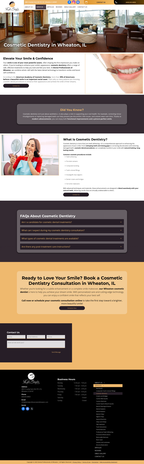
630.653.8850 (25, 397)
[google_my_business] (78, 2)
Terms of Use (86, 462)
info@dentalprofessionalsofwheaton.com (34, 402)
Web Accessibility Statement (108, 462)
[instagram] (73, 2)
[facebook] (69, 2)
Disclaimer (95, 462)
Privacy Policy (77, 462)
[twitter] (32, 409)
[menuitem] (29, 7)
